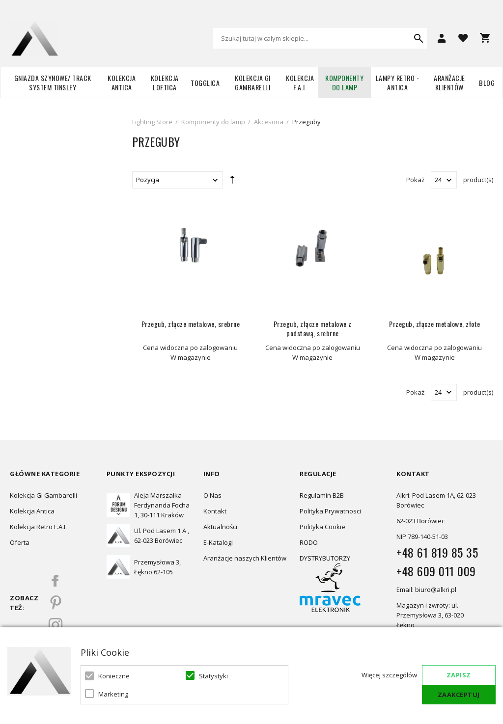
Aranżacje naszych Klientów (244, 558)
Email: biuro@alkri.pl (426, 589)
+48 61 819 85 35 (437, 552)
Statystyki (213, 675)
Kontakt (214, 511)
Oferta (19, 542)
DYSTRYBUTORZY (325, 558)
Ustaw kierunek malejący (232, 181)
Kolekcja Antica (122, 82)
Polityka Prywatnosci (330, 511)
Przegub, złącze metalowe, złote (434, 323)
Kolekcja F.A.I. (300, 82)
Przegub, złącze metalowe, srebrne (190, 323)
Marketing (113, 694)
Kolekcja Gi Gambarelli (253, 82)
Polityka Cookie (322, 526)
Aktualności (220, 526)
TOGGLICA (205, 83)
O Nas (212, 495)
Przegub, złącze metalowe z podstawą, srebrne (313, 328)
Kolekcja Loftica (165, 82)
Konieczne (114, 675)
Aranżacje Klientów (449, 82)
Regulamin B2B (322, 495)
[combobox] (320, 38)
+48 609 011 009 (436, 571)
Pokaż (415, 179)
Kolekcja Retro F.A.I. (38, 526)
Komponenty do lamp (344, 82)
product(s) (478, 179)
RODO (309, 542)
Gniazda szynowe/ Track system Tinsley (52, 82)
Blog (487, 83)
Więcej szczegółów (389, 674)
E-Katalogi (218, 542)
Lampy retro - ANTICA (397, 82)
